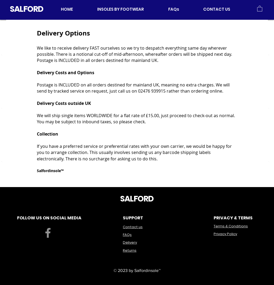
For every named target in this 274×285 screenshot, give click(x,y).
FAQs (127, 234)
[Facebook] (47, 232)
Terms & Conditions (231, 226)
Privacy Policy (225, 233)
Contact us (133, 226)
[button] (128, 9)
